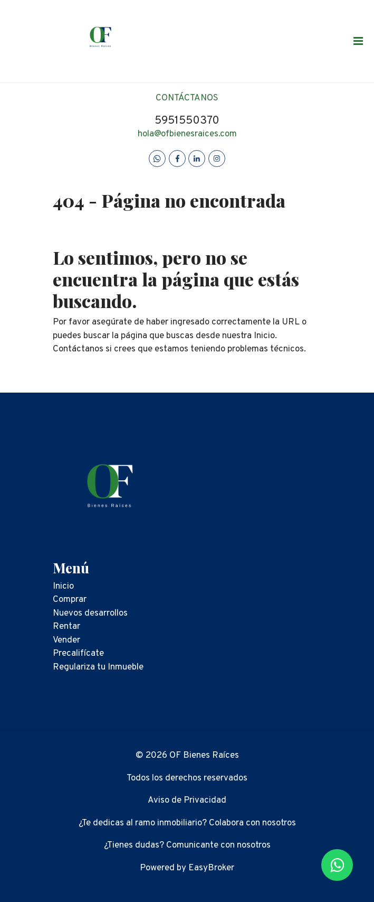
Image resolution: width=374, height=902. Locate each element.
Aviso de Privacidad (187, 800)
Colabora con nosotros (252, 823)
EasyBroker (211, 868)
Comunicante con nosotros (218, 845)
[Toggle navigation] (358, 41)
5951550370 (187, 121)
